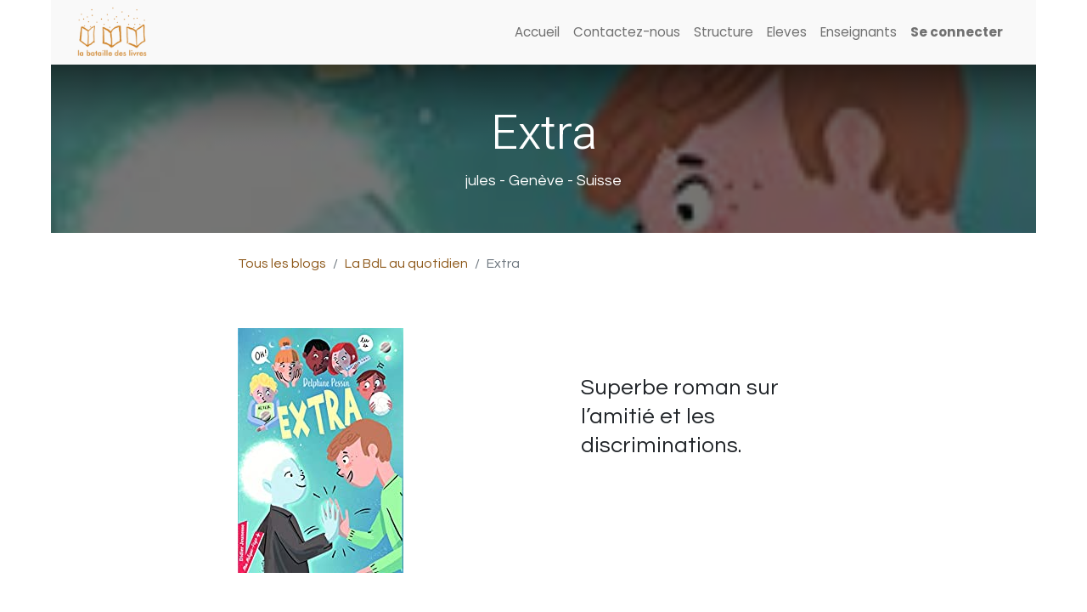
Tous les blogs (282, 263)
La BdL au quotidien (406, 263)
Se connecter (956, 32)
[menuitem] (537, 32)
